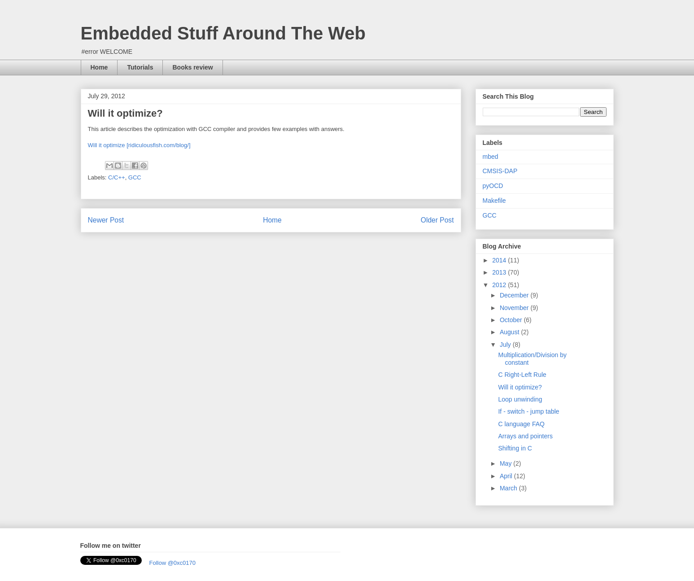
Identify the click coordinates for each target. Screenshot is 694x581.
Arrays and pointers (525, 436)
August (510, 332)
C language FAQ (521, 424)
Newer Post (106, 220)
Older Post (437, 220)
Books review (192, 67)
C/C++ (116, 177)
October (512, 319)
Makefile (494, 200)
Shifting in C (515, 448)
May (506, 463)
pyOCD (493, 185)
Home (99, 67)
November (515, 307)
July (506, 344)
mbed (490, 156)
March (509, 488)
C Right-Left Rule (522, 374)
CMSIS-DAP (500, 171)
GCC (134, 177)
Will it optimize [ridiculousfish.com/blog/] (139, 145)
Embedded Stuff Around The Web (223, 33)
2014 (500, 260)
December (515, 295)
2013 (500, 272)
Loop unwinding (520, 399)
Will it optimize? (519, 387)
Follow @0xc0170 (172, 562)
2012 (500, 284)
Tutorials (140, 67)
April (507, 476)
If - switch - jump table (528, 411)
